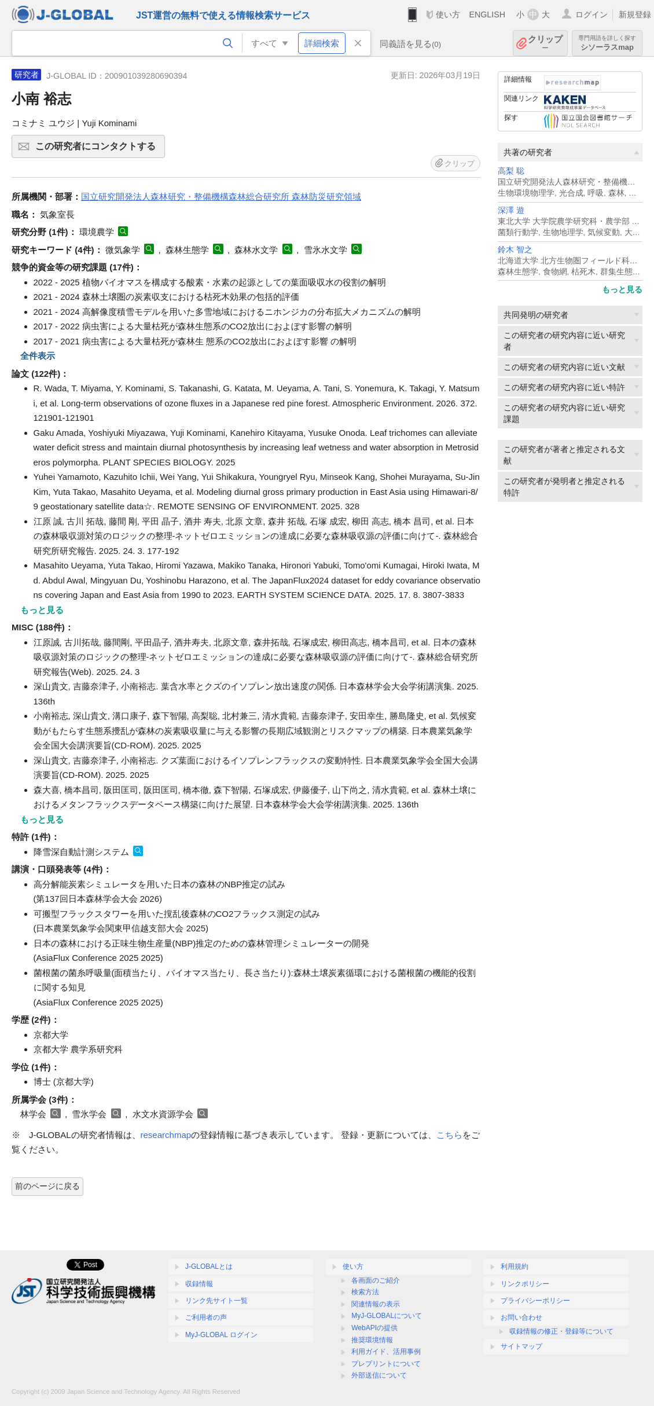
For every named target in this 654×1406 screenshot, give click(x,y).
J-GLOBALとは (209, 1266)
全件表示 (37, 356)
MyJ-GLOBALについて (386, 1316)
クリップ (545, 43)
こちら (449, 1135)
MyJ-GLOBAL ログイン (221, 1335)
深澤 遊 (511, 210)
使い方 (448, 14)
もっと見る (622, 289)
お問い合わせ (521, 1317)
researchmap (166, 1135)
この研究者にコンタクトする (98, 150)
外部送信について (379, 1375)
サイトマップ (521, 1346)
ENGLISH (487, 14)
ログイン (591, 14)
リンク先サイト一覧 (216, 1301)
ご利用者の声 (206, 1317)
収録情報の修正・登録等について (561, 1331)
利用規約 (514, 1266)
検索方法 (365, 1292)
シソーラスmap (607, 43)
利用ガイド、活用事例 (386, 1352)
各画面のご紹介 (375, 1280)
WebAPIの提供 (374, 1328)
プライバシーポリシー (535, 1301)
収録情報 (199, 1284)
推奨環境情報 (372, 1340)
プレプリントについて (386, 1364)
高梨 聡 (511, 171)
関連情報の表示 (375, 1304)
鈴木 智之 (515, 249)
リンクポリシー (525, 1284)
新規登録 (635, 14)
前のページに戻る (47, 1186)
